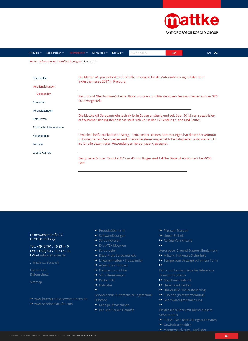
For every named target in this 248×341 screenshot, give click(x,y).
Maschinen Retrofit (177, 280)
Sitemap (36, 282)
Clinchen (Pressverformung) (184, 295)
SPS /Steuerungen (112, 275)
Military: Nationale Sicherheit (185, 255)
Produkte (34, 52)
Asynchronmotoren (113, 265)
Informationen (80, 52)
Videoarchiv (44, 93)
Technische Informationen (48, 127)
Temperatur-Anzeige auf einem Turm (191, 260)
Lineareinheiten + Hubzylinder (121, 260)
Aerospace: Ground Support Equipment (188, 250)
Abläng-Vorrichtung (178, 240)
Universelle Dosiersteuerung (185, 290)
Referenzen (40, 119)
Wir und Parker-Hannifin (116, 310)
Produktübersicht (112, 230)
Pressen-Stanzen (176, 230)
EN (209, 52)
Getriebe (105, 285)
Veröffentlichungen (69, 61)
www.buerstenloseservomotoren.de (60, 299)
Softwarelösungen (112, 235)
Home (33, 61)
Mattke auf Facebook (46, 262)
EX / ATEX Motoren (112, 245)
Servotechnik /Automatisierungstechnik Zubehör (123, 297)
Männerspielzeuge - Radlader (185, 330)
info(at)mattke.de (52, 255)
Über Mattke (40, 78)
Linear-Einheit (174, 235)
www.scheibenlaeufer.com (53, 304)
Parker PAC (107, 280)
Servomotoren (109, 240)
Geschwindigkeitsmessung (183, 300)
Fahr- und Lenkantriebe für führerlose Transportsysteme (186, 272)
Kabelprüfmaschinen (114, 305)
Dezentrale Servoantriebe (118, 255)
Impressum (38, 270)
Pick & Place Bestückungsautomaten (190, 320)
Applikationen (54, 52)
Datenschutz (39, 274)
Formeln (38, 144)
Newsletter (39, 102)
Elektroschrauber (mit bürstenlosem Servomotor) (186, 312)
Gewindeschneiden (178, 325)
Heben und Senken (177, 285)
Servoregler (107, 250)
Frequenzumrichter (113, 270)
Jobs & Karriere (42, 152)
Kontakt (121, 52)
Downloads (102, 52)
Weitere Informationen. (105, 336)
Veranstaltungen (42, 110)
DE (216, 52)
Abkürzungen (41, 135)
